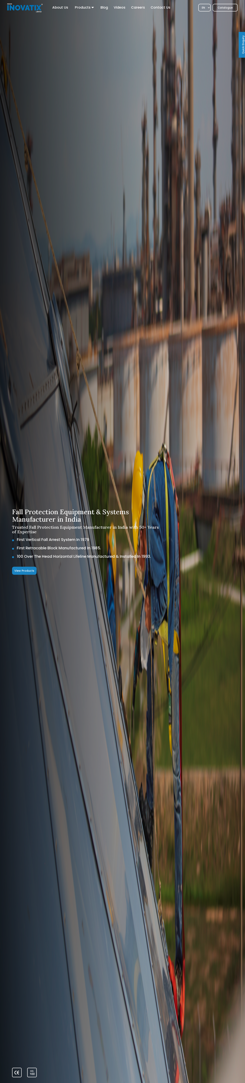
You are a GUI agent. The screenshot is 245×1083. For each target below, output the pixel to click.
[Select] (204, 7)
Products (83, 7)
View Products (24, 571)
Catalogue (225, 8)
